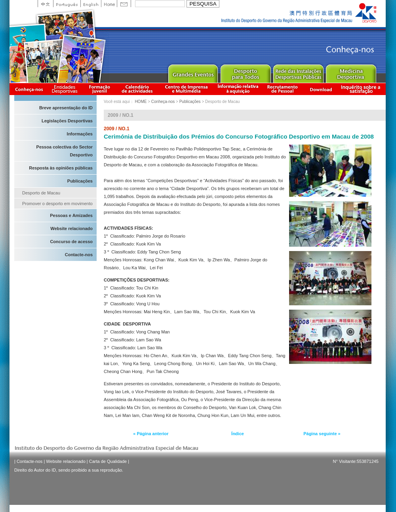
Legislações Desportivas (67, 120)
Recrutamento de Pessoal (282, 89)
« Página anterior (150, 433)
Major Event (192, 72)
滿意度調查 (362, 89)
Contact (124, 3)
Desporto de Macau (41, 192)
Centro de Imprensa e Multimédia (187, 89)
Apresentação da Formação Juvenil (99, 89)
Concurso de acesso (71, 241)
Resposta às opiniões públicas (61, 168)
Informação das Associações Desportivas (66, 89)
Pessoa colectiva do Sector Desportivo (64, 151)
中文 (45, 3)
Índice (237, 433)
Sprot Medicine (350, 72)
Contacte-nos (79, 254)
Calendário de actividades (137, 89)
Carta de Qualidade (108, 461)
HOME (141, 101)
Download (320, 89)
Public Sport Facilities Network (298, 72)
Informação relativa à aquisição (238, 89)
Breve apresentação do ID (66, 107)
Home (109, 3)
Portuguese (66, 3)
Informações (80, 133)
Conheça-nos (29, 89)
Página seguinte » (322, 433)
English (90, 3)
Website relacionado (71, 228)
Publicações (80, 181)
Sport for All (245, 72)
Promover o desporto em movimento (57, 203)
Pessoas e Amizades (71, 215)
